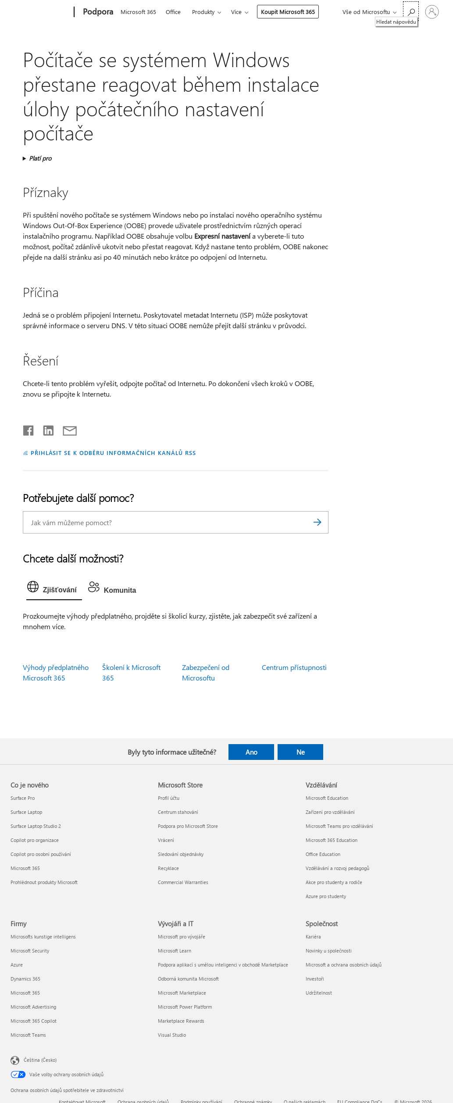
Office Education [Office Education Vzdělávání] (323, 854)
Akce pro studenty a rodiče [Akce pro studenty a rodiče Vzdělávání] (334, 882)
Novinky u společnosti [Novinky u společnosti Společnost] (329, 950)
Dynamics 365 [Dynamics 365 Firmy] (25, 978)
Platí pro (40, 158)
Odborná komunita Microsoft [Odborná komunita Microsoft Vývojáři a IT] (188, 978)
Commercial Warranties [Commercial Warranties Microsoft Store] (183, 882)
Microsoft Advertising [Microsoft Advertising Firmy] (33, 1006)
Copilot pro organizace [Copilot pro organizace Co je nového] (35, 840)
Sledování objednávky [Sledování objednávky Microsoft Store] (180, 854)
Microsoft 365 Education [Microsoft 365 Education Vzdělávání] (331, 840)
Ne (300, 752)
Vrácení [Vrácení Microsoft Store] (166, 840)
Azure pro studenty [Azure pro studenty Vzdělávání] (326, 896)
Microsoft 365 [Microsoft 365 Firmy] (25, 992)
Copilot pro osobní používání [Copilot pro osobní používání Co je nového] (41, 854)
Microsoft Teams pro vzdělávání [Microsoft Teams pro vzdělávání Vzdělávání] (339, 826)
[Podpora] (97, 12)
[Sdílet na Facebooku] (29, 429)
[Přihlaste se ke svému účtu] (431, 11)
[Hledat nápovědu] (411, 11)
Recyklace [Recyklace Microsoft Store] (168, 868)
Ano (251, 752)
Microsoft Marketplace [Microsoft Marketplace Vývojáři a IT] (182, 992)
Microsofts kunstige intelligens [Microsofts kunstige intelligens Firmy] (43, 936)
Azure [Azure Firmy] (17, 964)
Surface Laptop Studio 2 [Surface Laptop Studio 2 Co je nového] (36, 826)
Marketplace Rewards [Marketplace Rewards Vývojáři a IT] (181, 1020)
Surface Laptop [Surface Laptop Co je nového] (26, 812)
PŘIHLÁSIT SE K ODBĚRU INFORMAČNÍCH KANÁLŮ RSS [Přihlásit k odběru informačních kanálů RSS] (113, 452)
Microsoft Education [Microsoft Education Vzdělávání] (327, 798)
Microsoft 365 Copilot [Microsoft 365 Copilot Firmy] (34, 1020)
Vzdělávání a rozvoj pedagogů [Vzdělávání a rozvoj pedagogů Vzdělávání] (337, 868)
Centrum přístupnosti (294, 667)
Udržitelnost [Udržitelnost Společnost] (319, 992)
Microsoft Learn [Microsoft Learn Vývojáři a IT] (174, 950)
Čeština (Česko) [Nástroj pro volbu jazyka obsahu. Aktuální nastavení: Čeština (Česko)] (40, 1059)
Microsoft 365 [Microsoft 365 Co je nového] (25, 868)
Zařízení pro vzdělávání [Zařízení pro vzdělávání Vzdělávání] (330, 812)
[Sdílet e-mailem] (66, 429)
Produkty (203, 11)
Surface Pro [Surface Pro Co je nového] (23, 798)
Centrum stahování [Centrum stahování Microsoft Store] (178, 812)
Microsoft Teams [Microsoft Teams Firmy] (28, 1034)
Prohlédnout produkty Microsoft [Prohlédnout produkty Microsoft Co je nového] (44, 882)
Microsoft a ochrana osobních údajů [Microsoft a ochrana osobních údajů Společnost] (344, 964)
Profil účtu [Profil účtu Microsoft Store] (168, 798)
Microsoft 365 (138, 11)
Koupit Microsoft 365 (288, 11)
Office (173, 11)
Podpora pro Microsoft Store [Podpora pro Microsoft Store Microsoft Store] (188, 826)
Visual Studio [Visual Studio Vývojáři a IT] (172, 1034)
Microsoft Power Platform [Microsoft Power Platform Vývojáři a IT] (185, 1006)
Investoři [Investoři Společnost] (315, 978)
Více (236, 11)
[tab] (54, 588)
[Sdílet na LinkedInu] (45, 429)
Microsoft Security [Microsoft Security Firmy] (30, 950)
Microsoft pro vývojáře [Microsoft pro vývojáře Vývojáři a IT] (181, 936)
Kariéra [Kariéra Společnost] (313, 936)
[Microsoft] (41, 12)
